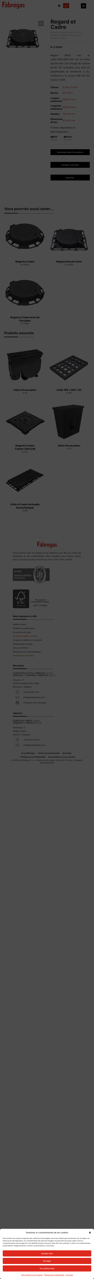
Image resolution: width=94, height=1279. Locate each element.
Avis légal (69, 1275)
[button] (90, 1232)
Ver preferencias (47, 1268)
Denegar (47, 1261)
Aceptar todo (47, 1253)
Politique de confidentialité (54, 1275)
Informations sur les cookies (32, 1275)
